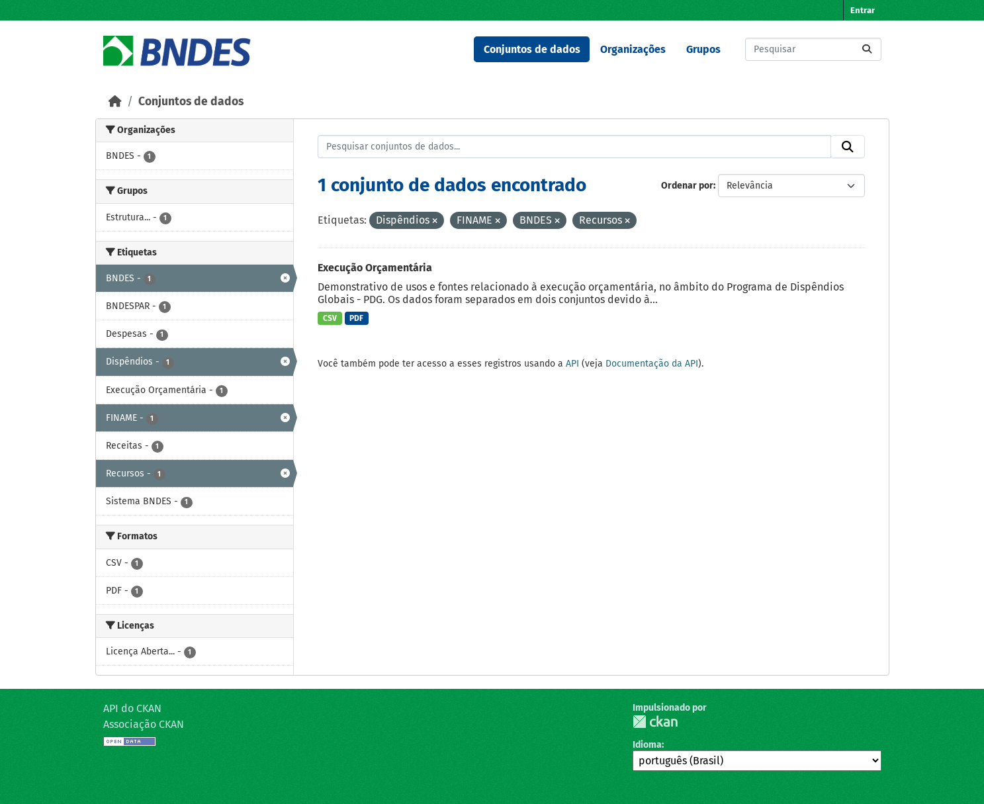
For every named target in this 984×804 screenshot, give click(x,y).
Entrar (862, 10)
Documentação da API (651, 363)
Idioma (647, 744)
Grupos (703, 49)
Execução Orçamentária (375, 267)
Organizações (633, 49)
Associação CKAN (143, 724)
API (572, 363)
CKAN (655, 722)
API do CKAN (132, 708)
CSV (330, 318)
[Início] (115, 102)
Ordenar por (687, 185)
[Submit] (867, 49)
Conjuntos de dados (532, 49)
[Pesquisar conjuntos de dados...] (813, 49)
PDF (356, 318)
